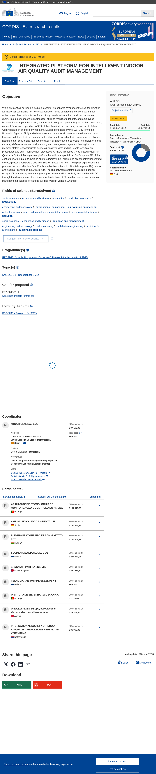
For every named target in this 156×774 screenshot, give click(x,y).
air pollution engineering (82, 207)
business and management (68, 221)
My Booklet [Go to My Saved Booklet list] (143, 662)
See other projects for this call (18, 296)
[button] (82, 13)
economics (58, 198)
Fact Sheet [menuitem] (10, 81)
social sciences (10, 198)
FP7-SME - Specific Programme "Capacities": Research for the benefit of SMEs (45, 257)
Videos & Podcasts (65, 36)
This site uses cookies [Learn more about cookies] (16, 764)
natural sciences (11, 212)
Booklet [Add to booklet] (123, 662)
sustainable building (30, 230)
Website (45, 473)
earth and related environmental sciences (45, 212)
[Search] (147, 13)
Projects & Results (43, 36)
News (81, 36)
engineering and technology (17, 207)
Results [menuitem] (57, 81)
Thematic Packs (21, 36)
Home (7, 36)
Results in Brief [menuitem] (26, 81)
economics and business (35, 198)
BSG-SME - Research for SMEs (19, 313)
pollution (7, 216)
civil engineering (44, 226)
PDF (49, 684)
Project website (122, 110)
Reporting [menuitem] (42, 81)
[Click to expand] (100, 505)
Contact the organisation (24, 473)
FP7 (38, 44)
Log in (65, 13)
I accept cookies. (117, 761)
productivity (9, 202)
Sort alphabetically (13, 497)
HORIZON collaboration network (28, 479)
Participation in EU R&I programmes (29, 476)
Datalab (91, 36)
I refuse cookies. (117, 769)
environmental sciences (84, 212)
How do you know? (63, 2)
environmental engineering (50, 207)
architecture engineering (70, 226)
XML (19, 684)
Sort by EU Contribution (51, 497)
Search (102, 36)
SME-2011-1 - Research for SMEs (20, 275)
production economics (80, 198)
